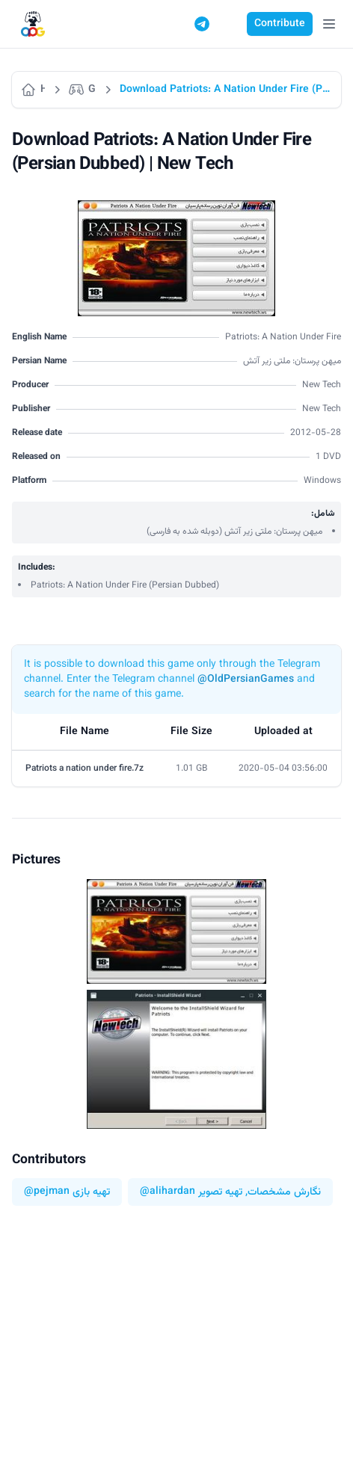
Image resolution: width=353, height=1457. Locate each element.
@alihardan (167, 1192)
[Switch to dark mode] (230, 24)
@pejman (47, 1192)
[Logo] (33, 24)
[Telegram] (202, 24)
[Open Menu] (329, 24)
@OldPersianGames (245, 679)
